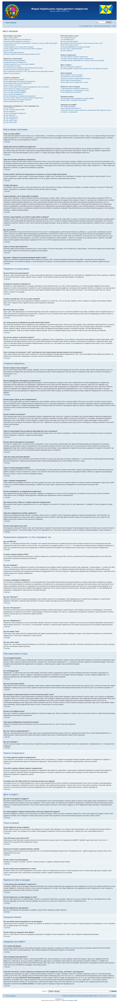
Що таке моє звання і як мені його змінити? (17, 69)
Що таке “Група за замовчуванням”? (71, 48)
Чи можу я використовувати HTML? (14, 109)
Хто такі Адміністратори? (68, 37)
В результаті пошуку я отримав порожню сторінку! (76, 78)
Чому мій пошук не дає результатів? (71, 76)
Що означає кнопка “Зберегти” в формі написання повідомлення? (23, 98)
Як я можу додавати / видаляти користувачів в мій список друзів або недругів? (84, 68)
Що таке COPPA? (9, 50)
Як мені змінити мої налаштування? (14, 60)
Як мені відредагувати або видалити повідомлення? (19, 81)
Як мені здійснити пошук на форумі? (72, 75)
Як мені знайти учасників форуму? (71, 80)
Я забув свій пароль (10, 45)
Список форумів (11, 22)
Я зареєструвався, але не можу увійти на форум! (18, 47)
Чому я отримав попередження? (13, 94)
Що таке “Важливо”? (10, 115)
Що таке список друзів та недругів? (71, 66)
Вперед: (44, 991)
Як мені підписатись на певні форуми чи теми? (75, 90)
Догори (7, 142)
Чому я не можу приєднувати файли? (15, 92)
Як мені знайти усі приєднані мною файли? (74, 100)
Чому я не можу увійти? (11, 37)
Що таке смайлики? (9, 111)
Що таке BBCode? (9, 107)
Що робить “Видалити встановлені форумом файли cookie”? (22, 54)
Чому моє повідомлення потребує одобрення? (18, 99)
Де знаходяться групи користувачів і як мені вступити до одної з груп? (82, 43)
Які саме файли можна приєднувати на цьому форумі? (77, 98)
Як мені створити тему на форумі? (14, 79)
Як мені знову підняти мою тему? (14, 101)
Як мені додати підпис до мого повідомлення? (18, 83)
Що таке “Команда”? (67, 50)
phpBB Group (68, 948)
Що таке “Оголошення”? (11, 117)
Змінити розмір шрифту (113, 22)
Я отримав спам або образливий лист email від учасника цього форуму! (82, 60)
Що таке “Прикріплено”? (11, 118)
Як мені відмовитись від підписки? (71, 92)
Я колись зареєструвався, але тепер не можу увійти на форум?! (23, 48)
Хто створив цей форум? (68, 106)
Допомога (98, 26)
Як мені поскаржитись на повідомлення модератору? (20, 96)
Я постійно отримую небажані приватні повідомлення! (77, 58)
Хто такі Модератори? (67, 39)
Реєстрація (107, 26)
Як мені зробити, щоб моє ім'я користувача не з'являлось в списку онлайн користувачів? (30, 43)
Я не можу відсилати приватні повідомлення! (74, 56)
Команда (65, 995)
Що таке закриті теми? (10, 120)
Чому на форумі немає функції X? (71, 108)
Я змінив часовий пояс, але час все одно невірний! (19, 64)
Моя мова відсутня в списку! (12, 66)
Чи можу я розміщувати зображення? (15, 113)
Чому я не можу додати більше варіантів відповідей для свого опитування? (26, 87)
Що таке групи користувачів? (69, 41)
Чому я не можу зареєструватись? (14, 52)
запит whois (13, 975)
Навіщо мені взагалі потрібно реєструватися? (17, 39)
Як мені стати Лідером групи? (69, 45)
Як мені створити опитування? (13, 85)
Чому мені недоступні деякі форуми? (15, 90)
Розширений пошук (86, 26)
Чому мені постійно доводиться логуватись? (17, 41)
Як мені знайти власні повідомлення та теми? (74, 82)
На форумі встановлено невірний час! (15, 62)
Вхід (114, 26)
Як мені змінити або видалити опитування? (17, 88)
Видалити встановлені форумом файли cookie (83, 995)
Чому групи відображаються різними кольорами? (75, 47)
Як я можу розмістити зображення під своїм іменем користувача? (23, 68)
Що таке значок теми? (10, 122)
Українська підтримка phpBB (69, 1000)
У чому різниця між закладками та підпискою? (75, 88)
